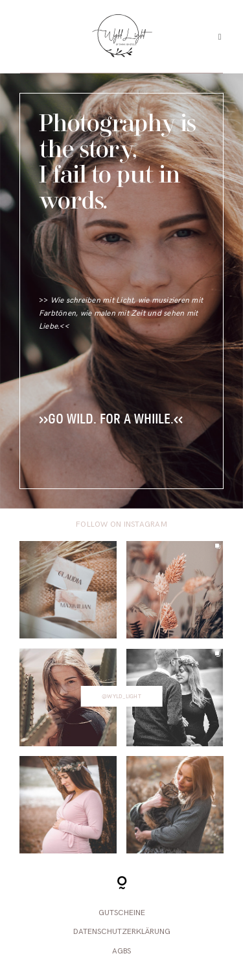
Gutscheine (121, 913)
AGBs (121, 951)
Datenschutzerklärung (121, 932)
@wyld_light (121, 696)
